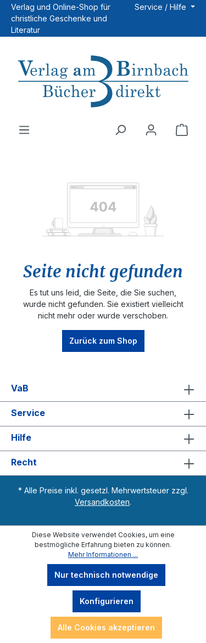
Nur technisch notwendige (106, 574)
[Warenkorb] (182, 130)
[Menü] (24, 130)
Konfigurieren (106, 601)
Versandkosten (102, 502)
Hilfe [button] (103, 438)
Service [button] (103, 414)
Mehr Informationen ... (103, 554)
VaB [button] (103, 389)
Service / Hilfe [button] (161, 7)
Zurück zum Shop (103, 340)
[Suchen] (120, 130)
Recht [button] (103, 463)
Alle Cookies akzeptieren (106, 627)
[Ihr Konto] (151, 130)
